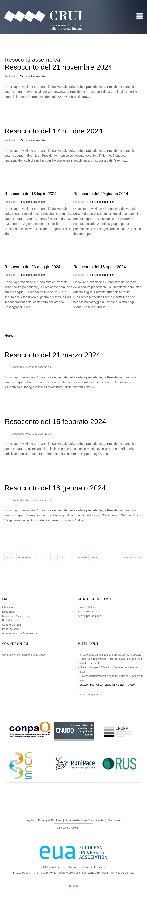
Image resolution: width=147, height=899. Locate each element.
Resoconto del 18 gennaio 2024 (55, 488)
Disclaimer (114, 820)
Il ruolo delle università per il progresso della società (110, 654)
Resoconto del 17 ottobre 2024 (53, 131)
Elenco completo (88, 694)
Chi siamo (8, 607)
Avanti (82, 557)
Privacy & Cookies (50, 820)
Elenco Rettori (86, 607)
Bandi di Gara (10, 629)
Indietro (24, 557)
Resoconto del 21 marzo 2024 (52, 355)
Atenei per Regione (89, 616)
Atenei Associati (87, 611)
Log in (30, 820)
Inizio (9, 557)
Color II (74, 886)
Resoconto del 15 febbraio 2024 (55, 422)
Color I (70, 886)
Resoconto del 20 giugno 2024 (100, 194)
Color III (77, 886)
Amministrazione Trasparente (19, 633)
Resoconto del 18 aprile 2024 (99, 267)
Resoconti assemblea (33, 76)
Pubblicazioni (10, 620)
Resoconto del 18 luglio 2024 (30, 194)
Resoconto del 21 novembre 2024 (58, 67)
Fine (94, 557)
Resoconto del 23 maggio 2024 (32, 267)
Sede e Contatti (11, 624)
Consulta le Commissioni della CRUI (23, 654)
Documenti (8, 611)
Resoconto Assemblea (15, 616)
